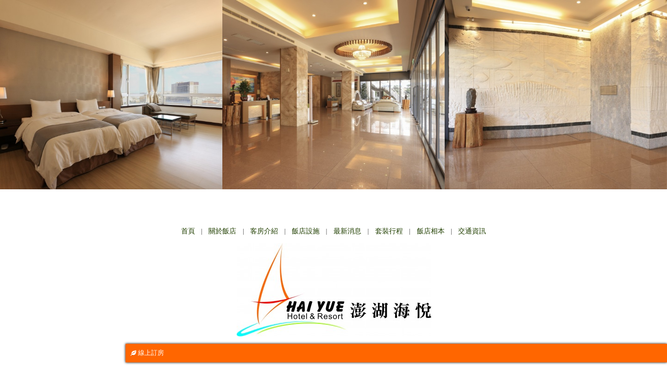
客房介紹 (264, 231)
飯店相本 (431, 231)
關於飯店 (222, 231)
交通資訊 (472, 231)
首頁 (188, 231)
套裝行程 (389, 231)
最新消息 (347, 231)
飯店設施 (306, 231)
